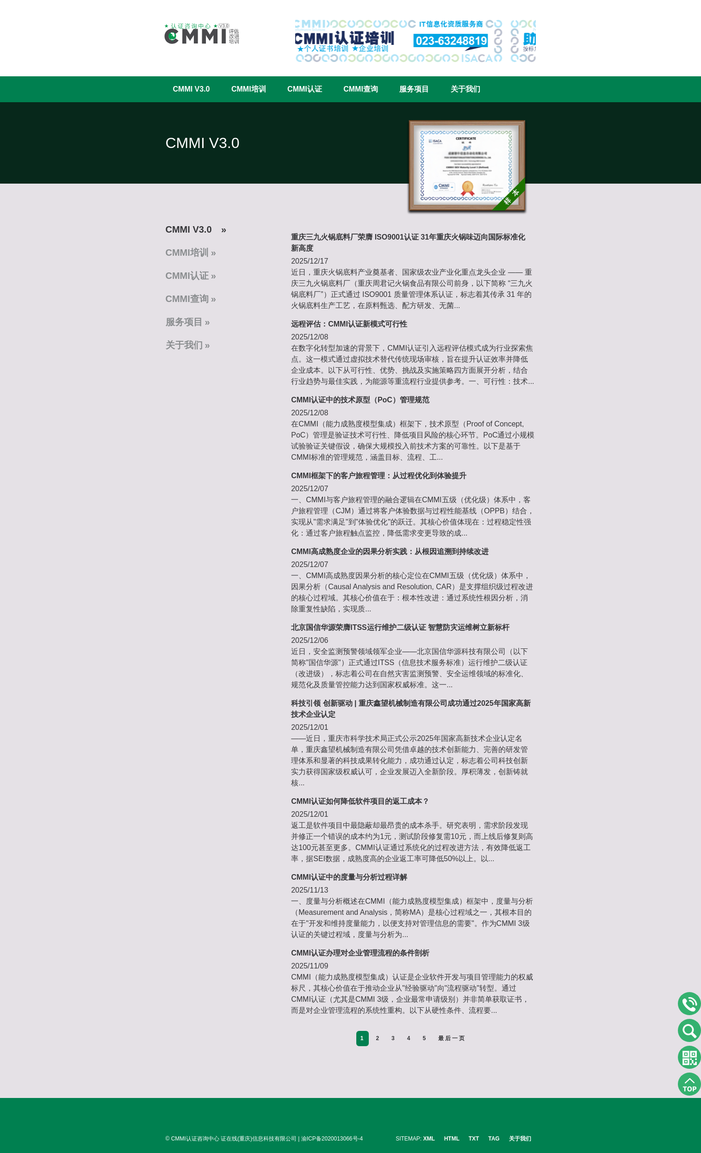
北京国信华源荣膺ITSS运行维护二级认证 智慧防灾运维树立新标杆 (400, 627)
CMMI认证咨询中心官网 (196, 33)
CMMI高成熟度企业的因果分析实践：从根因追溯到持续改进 (390, 551)
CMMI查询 (360, 89)
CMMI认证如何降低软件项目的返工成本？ (360, 801)
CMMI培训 (248, 89)
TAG (493, 1138)
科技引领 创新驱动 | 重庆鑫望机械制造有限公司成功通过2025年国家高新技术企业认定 (410, 708)
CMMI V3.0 (191, 89)
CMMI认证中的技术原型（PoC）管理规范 (360, 400)
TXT (474, 1138)
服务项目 (414, 89)
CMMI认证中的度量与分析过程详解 (349, 877)
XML (429, 1138)
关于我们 (465, 89)
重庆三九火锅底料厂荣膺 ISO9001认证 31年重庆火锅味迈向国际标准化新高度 (408, 242)
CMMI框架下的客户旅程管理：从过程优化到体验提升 (378, 476)
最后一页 (452, 1038)
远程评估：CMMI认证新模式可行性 (349, 324)
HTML (451, 1138)
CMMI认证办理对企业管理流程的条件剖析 (360, 953)
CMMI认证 (304, 89)
